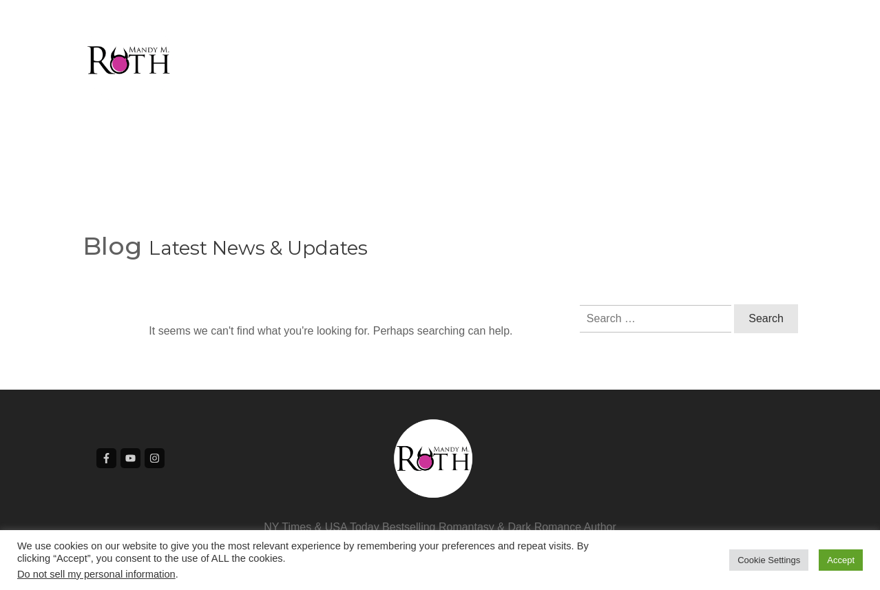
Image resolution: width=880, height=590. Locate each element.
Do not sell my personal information (96, 574)
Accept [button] (841, 560)
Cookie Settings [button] (768, 560)
